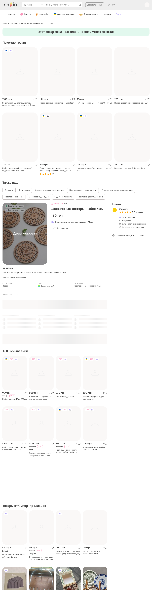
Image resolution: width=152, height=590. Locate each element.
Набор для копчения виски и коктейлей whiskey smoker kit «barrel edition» (14, 448)
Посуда (23, 23)
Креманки (9, 190)
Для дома (14, 23)
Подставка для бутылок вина (90, 197)
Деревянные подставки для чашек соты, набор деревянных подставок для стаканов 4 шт (56, 169)
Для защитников (88, 14)
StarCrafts (123, 209)
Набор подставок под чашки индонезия (92, 552)
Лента (118, 14)
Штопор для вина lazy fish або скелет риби (94, 448)
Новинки (107, 14)
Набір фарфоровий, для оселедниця (93, 398)
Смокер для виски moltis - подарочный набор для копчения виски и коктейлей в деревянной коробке (40, 454)
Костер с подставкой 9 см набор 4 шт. (131, 168)
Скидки (25, 14)
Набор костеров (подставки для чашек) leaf (94, 169)
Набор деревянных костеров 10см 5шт (94, 103)
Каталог (9, 14)
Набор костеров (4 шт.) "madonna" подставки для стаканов (17, 169)
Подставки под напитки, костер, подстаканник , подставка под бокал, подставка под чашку (18, 104)
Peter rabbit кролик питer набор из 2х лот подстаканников (13, 555)
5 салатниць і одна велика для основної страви (40, 398)
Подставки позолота (63, 197)
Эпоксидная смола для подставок (117, 190)
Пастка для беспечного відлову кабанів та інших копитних (66, 451)
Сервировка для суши (39, 197)
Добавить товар (94, 5)
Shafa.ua (5, 23)
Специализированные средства (49, 190)
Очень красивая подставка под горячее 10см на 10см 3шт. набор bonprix (41, 558)
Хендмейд (42, 14)
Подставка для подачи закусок (83, 190)
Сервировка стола (35, 23)
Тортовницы (24, 190)
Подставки (49, 23)
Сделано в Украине (64, 14)
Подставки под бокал (14, 197)
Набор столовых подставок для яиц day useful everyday (68, 552)
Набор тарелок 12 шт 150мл (14, 399)
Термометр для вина (65, 397)
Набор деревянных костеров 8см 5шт (57, 103)
